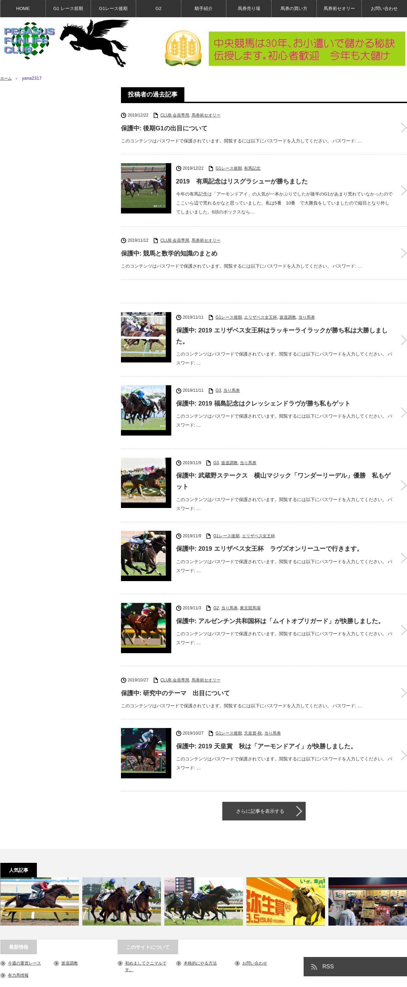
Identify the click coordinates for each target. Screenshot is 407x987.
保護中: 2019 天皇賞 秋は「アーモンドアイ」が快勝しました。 (266, 715)
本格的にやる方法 (200, 923)
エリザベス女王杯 (260, 316)
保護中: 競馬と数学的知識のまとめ (169, 252)
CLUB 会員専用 (175, 115)
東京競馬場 (250, 587)
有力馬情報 (18, 935)
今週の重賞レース (24, 923)
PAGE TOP (203, 960)
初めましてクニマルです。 (25, 978)
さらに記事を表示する (260, 771)
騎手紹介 (204, 8)
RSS (328, 927)
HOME (23, 8)
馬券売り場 (249, 8)
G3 (218, 389)
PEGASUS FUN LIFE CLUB (346, 978)
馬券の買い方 (294, 8)
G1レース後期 (113, 8)
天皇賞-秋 (253, 703)
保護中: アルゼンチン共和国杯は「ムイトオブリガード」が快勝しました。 (280, 600)
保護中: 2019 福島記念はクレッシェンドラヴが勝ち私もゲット (263, 402)
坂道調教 (287, 316)
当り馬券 (306, 316)
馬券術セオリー (339, 8)
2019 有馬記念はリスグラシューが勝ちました (242, 181)
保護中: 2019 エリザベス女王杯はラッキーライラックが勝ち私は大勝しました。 (282, 335)
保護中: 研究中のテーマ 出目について (175, 662)
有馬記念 (252, 168)
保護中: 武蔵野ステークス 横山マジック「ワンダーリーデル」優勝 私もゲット (283, 470)
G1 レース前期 (68, 8)
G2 (158, 8)
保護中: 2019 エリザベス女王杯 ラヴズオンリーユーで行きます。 (269, 538)
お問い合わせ (384, 8)
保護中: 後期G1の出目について (164, 128)
